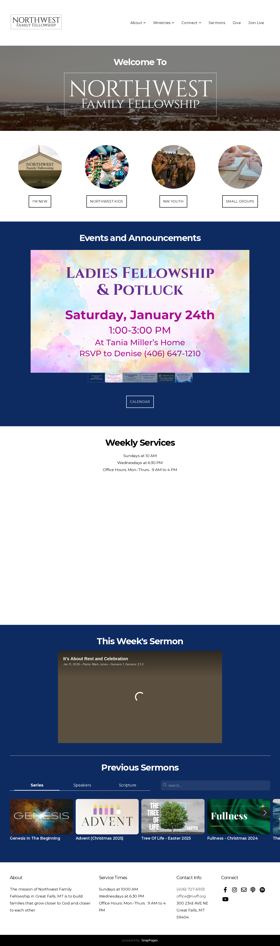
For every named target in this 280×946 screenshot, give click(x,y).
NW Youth (173, 201)
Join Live (256, 23)
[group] (41, 823)
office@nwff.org (191, 896)
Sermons (217, 23)
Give (237, 23)
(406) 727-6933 (191, 889)
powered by (140, 940)
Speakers (82, 785)
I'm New (39, 201)
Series (37, 785)
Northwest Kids (106, 201)
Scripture (127, 785)
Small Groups (240, 201)
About (138, 23)
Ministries (163, 23)
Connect (191, 23)
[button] (265, 813)
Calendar (140, 402)
